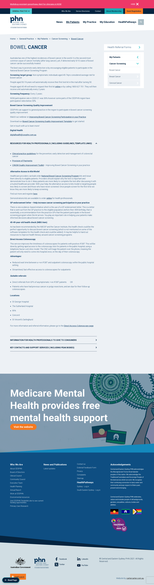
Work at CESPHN (16, 494)
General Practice (26, 39)
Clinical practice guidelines (24, 153)
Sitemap (80, 478)
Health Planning (16, 486)
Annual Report (15, 490)
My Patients (43, 39)
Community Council (17, 479)
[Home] (18, 22)
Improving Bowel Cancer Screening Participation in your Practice (57, 117)
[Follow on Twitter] (66, 564)
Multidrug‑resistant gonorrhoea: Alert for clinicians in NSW (35, 4)
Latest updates (49, 469)
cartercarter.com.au (135, 578)
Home (13, 39)
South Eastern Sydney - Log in (88, 490)
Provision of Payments (22, 161)
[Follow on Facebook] (66, 559)
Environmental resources (20, 497)
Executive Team (16, 483)
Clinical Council (16, 476)
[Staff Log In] (18, 577)
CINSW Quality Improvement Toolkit (28, 165)
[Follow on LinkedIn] (88, 559)
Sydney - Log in (83, 486)
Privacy (80, 471)
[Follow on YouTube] (88, 565)
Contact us (81, 464)
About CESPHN (16, 469)
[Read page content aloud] (10, 580)
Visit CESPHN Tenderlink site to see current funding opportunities (26, 502)
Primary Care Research (19, 506)
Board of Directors (17, 472)
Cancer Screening (60, 39)
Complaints (81, 475)
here (35, 194)
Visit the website (25, 426)
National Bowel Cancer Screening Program (60, 176)
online (58, 86)
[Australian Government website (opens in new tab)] (20, 562)
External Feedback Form (86, 468)
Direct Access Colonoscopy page (78, 326)
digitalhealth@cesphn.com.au (23, 135)
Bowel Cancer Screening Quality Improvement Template (47, 121)
